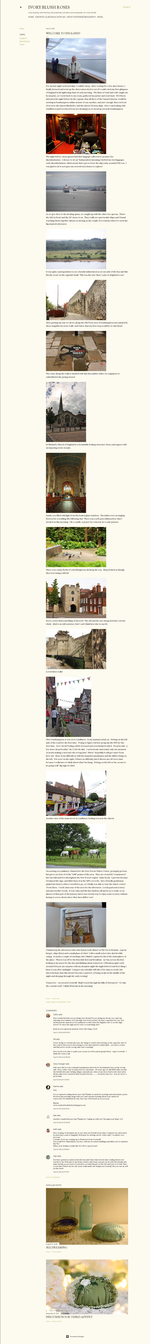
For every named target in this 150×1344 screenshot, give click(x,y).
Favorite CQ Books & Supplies (50, 17)
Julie (55, 1156)
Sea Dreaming (56, 1247)
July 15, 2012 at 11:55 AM (61, 1149)
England (23, 38)
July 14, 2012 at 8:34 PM (61, 1032)
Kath (55, 1129)
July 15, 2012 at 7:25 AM (61, 1079)
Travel (22, 44)
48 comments (57, 1321)
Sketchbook (25, 41)
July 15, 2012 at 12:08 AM (61, 1057)
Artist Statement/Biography (81, 17)
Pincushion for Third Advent (69, 1317)
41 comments (56, 1252)
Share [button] (22, 29)
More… (100, 17)
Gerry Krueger (59, 1064)
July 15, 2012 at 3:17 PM (61, 1172)
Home (31, 17)
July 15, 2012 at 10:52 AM (61, 1122)
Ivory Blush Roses (49, 7)
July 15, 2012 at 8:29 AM (61, 1109)
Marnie (56, 1086)
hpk (54, 1115)
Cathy (55, 1014)
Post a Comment (53, 1177)
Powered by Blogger (75, 1336)
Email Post (55, 998)
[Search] (126, 7)
